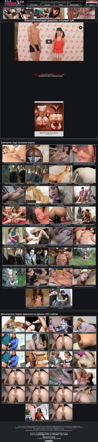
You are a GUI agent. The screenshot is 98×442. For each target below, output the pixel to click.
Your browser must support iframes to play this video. (49, 47)
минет (49, 76)
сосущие (60, 76)
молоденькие (43, 76)
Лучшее (47, 5)
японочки (54, 76)
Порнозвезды (74, 5)
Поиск (61, 5)
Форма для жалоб (49, 437)
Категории (33, 5)
